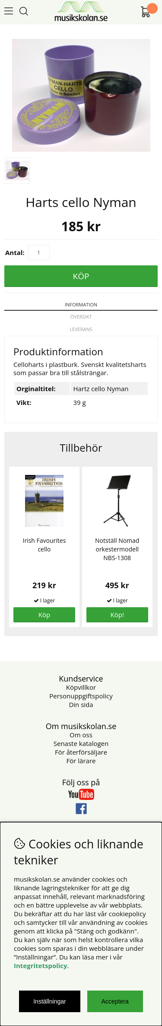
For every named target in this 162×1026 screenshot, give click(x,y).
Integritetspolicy (40, 965)
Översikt (81, 316)
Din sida (81, 704)
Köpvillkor (81, 687)
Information (81, 304)
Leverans (81, 329)
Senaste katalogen (81, 743)
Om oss (81, 734)
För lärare (81, 760)
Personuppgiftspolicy (80, 695)
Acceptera (115, 1001)
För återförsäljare (81, 752)
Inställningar (49, 1001)
